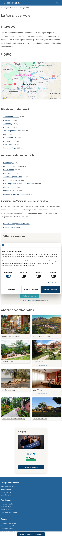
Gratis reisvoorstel (29, 296)
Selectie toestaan (31, 289)
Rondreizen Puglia (6, 507)
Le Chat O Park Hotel (11, 166)
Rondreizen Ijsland (6, 509)
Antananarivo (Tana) (11, 117)
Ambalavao (7, 141)
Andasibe (7, 120)
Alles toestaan (50, 289)
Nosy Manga (8, 173)
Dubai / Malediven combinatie (9, 512)
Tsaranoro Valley (9, 148)
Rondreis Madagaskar (11, 227)
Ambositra (7, 127)
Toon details (52, 283)
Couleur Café (8, 187)
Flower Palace (8, 191)
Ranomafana (8, 138)
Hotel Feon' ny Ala (10, 180)
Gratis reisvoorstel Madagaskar (31, 534)
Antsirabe (7, 124)
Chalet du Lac (8, 170)
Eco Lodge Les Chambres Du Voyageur (18, 184)
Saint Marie (7, 145)
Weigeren (11, 289)
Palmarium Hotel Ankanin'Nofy (15, 194)
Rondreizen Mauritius (7, 504)
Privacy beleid (32, 300)
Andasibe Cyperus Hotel (12, 177)
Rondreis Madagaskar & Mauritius (16, 224)
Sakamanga (8, 163)
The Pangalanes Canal (12, 131)
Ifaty (5, 134)
